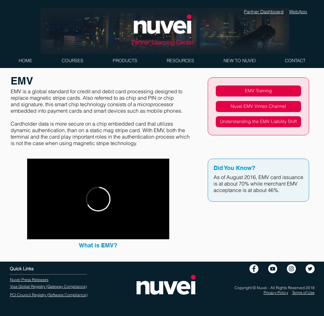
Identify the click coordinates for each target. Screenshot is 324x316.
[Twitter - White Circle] (310, 268)
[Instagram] (291, 268)
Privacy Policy (276, 292)
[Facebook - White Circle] (253, 268)
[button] (72, 61)
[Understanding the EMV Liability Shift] (258, 121)
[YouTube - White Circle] (272, 268)
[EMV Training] (258, 90)
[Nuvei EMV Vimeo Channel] (258, 106)
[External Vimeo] (98, 199)
